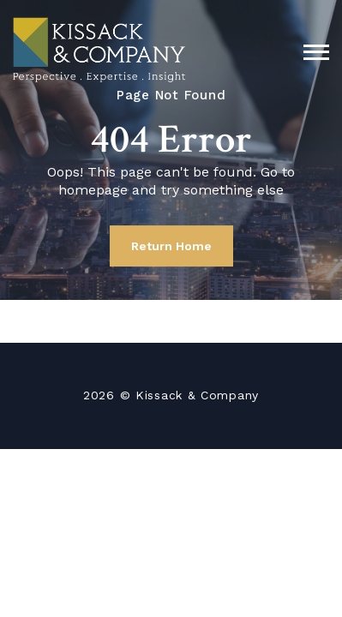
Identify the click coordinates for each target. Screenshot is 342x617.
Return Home (171, 246)
